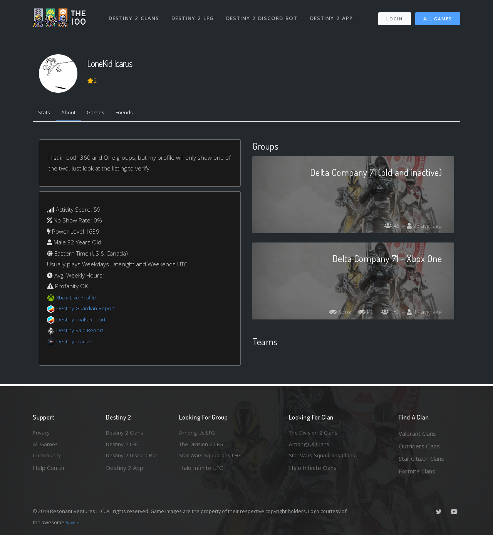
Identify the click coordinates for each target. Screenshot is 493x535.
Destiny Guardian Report (88, 310)
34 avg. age (423, 313)
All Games (437, 15)
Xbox (333, 313)
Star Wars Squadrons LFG (213, 458)
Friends (134, 113)
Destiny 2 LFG (194, 14)
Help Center (49, 471)
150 (387, 313)
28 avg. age (423, 227)
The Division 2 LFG (203, 446)
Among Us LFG (198, 433)
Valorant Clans (417, 433)
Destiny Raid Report (82, 332)
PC (360, 313)
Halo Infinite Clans (313, 471)
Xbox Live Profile (77, 299)
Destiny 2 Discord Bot (264, 14)
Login (394, 15)
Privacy (42, 433)
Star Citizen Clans (421, 458)
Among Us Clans (310, 446)
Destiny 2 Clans (134, 14)
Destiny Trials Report (83, 320)
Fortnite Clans (417, 471)
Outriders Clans (419, 446)
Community (47, 458)
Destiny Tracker (76, 342)
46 (389, 227)
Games (102, 113)
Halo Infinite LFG (201, 471)
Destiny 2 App (334, 14)
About (73, 113)
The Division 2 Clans (315, 433)
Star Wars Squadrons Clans (324, 458)
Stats (46, 113)
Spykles (74, 522)
